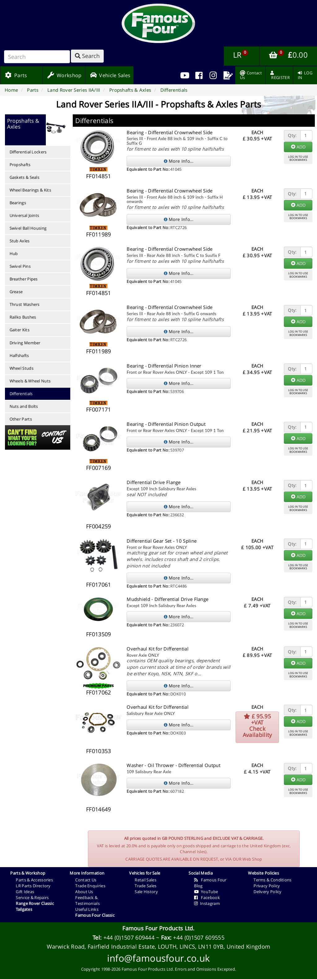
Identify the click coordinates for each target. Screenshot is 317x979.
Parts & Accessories (34, 880)
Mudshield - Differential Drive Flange (167, 599)
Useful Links (86, 909)
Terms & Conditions (272, 880)
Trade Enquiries (90, 886)
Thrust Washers (25, 304)
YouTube (206, 891)
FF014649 (98, 809)
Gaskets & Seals (25, 177)
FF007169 (98, 467)
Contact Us (85, 880)
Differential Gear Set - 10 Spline (162, 541)
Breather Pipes (24, 279)
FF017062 (98, 692)
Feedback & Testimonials (87, 900)
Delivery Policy (268, 891)
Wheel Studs (21, 368)
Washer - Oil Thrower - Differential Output (173, 765)
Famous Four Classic (95, 915)
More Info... (179, 161)
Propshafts (20, 164)
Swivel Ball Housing (28, 228)
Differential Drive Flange (154, 482)
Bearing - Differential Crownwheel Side (169, 132)
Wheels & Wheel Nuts (30, 381)
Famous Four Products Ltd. (158, 928)
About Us (84, 891)
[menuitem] (199, 75)
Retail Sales (145, 880)
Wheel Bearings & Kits (30, 190)
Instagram (207, 903)
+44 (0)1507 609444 (128, 937)
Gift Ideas (25, 891)
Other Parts (21, 419)
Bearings (18, 202)
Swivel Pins (20, 266)
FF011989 (98, 234)
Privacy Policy (267, 886)
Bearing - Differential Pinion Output (166, 424)
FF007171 (98, 409)
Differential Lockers (28, 152)
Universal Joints (24, 215)
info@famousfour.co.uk (158, 958)
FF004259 (98, 526)
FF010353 (98, 751)
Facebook (207, 897)
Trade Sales (145, 886)
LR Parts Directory (33, 886)
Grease (16, 291)
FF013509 (98, 634)
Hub (14, 253)
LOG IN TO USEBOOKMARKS (298, 158)
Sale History (146, 891)
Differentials (21, 393)
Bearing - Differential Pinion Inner (164, 366)
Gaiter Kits (19, 330)
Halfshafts (19, 355)
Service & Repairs (32, 897)
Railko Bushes (23, 317)
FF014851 (98, 176)
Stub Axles (20, 241)
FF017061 (98, 584)
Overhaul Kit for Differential (158, 649)
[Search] (37, 56)
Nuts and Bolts (24, 406)
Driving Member (25, 343)
